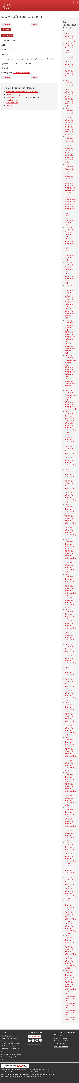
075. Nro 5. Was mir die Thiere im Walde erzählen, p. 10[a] (70, 858)
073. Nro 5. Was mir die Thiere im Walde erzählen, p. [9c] (70, 835)
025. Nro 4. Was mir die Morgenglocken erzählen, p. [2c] (70, 278)
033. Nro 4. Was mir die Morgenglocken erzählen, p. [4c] (70, 371)
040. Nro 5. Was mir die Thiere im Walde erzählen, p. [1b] (70, 450)
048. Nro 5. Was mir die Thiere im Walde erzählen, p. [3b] (70, 544)
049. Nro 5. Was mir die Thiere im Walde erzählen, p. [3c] (70, 555)
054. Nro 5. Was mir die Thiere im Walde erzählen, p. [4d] (70, 614)
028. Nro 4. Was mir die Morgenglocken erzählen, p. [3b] (70, 313)
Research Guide (12, 103)
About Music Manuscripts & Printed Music (22, 92)
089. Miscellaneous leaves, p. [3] (70, 1010)
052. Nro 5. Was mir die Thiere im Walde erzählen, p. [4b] (70, 590)
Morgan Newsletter (34, 1036)
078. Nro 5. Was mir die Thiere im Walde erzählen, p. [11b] (70, 893)
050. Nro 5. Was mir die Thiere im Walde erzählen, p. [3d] (70, 567)
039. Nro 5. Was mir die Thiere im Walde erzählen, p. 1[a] (70, 439)
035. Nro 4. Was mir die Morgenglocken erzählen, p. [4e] (70, 395)
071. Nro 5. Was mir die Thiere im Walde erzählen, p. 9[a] (70, 812)
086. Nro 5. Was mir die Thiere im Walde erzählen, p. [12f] (70, 986)
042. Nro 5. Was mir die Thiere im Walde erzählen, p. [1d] (70, 474)
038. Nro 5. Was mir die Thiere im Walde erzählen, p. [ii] (70, 427)
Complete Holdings (13, 94)
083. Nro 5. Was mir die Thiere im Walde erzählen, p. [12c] (70, 951)
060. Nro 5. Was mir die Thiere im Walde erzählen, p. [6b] (70, 683)
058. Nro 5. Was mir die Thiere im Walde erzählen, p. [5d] (70, 660)
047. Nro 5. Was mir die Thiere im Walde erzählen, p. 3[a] (70, 532)
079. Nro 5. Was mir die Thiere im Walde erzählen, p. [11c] (70, 905)
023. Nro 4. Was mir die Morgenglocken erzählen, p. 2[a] (70, 255)
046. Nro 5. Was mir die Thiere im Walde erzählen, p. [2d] (70, 520)
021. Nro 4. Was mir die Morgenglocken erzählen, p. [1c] (70, 232)
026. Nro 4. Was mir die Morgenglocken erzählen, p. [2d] (70, 290)
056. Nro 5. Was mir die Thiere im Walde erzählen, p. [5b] (70, 637)
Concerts (9, 106)
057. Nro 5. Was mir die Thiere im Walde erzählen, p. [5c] (70, 648)
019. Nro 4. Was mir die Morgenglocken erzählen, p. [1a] (70, 208)
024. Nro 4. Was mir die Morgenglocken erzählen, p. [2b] (70, 266)
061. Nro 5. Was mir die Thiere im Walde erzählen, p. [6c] (70, 695)
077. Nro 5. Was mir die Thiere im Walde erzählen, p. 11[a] (70, 881)
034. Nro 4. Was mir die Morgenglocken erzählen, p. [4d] (70, 383)
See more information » (21, 73)
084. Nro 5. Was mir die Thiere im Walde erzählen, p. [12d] (70, 963)
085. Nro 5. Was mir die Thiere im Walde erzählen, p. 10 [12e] (70, 975)
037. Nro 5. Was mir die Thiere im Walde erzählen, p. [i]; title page (70, 416)
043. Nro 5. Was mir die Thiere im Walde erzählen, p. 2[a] (70, 485)
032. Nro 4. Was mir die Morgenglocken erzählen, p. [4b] (70, 360)
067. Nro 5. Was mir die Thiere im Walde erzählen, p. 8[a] (70, 765)
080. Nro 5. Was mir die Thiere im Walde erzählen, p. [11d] (70, 916)
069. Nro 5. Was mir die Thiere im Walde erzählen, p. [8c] (70, 788)
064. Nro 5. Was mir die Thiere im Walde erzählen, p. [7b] (70, 730)
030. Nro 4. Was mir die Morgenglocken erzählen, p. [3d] (70, 336)
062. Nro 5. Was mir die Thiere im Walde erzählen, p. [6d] (70, 707)
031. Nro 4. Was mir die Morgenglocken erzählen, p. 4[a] (70, 348)
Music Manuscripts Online (16, 97)
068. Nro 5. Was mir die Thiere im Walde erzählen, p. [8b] (70, 777)
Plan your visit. (17, 12)
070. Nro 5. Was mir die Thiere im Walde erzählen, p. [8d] (70, 800)
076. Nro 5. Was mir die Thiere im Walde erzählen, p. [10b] (70, 870)
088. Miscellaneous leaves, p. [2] (70, 1003)
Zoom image (6, 29)
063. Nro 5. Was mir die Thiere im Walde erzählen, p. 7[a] (70, 718)
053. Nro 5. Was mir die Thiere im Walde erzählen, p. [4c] (70, 602)
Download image (7, 35)
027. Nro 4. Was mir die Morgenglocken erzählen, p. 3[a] (70, 301)
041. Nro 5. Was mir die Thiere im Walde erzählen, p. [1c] (70, 462)
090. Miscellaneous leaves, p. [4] (70, 1017)
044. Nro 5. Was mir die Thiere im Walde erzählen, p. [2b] (70, 497)
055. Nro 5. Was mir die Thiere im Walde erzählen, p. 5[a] (70, 625)
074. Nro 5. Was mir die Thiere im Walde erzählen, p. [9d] (70, 847)
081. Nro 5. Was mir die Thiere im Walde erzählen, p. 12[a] (70, 928)
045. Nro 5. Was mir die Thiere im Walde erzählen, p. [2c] (70, 509)
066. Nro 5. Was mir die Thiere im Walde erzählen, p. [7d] (70, 753)
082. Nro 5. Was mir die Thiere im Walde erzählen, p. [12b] (70, 940)
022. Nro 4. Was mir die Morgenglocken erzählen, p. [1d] (70, 243)
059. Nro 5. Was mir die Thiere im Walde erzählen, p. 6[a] (70, 672)
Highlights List (11, 100)
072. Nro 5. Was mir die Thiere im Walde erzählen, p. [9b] (70, 823)
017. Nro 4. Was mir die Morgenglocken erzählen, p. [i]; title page (70, 187)
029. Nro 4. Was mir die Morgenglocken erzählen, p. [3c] (70, 325)
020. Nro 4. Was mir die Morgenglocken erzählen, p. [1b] (70, 220)
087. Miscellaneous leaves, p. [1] (70, 996)
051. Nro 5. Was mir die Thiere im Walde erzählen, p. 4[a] (70, 579)
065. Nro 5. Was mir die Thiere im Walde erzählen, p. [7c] (70, 742)
